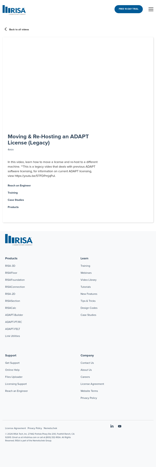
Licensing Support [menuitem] (16, 384)
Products (13, 207)
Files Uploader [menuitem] (13, 377)
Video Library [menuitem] (89, 280)
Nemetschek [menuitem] (50, 428)
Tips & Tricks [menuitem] (88, 301)
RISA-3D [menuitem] (10, 265)
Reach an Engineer (19, 185)
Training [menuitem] (85, 265)
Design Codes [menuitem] (89, 308)
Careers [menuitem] (85, 377)
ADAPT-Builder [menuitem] (14, 315)
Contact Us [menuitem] (87, 363)
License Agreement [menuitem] (92, 384)
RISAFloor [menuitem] (11, 273)
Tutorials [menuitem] (86, 287)
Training (13, 192)
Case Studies (16, 200)
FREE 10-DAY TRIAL (129, 9)
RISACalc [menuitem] (10, 308)
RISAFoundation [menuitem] (15, 280)
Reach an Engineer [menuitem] (16, 391)
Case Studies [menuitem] (88, 315)
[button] (150, 9)
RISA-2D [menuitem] (10, 294)
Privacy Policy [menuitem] (89, 398)
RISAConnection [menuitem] (15, 287)
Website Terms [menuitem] (89, 391)
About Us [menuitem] (86, 370)
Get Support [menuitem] (12, 363)
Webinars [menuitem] (86, 273)
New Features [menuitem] (89, 294)
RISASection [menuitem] (12, 301)
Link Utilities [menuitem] (12, 336)
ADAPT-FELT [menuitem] (12, 329)
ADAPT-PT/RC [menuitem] (13, 322)
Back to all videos (17, 29)
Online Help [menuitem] (12, 370)
